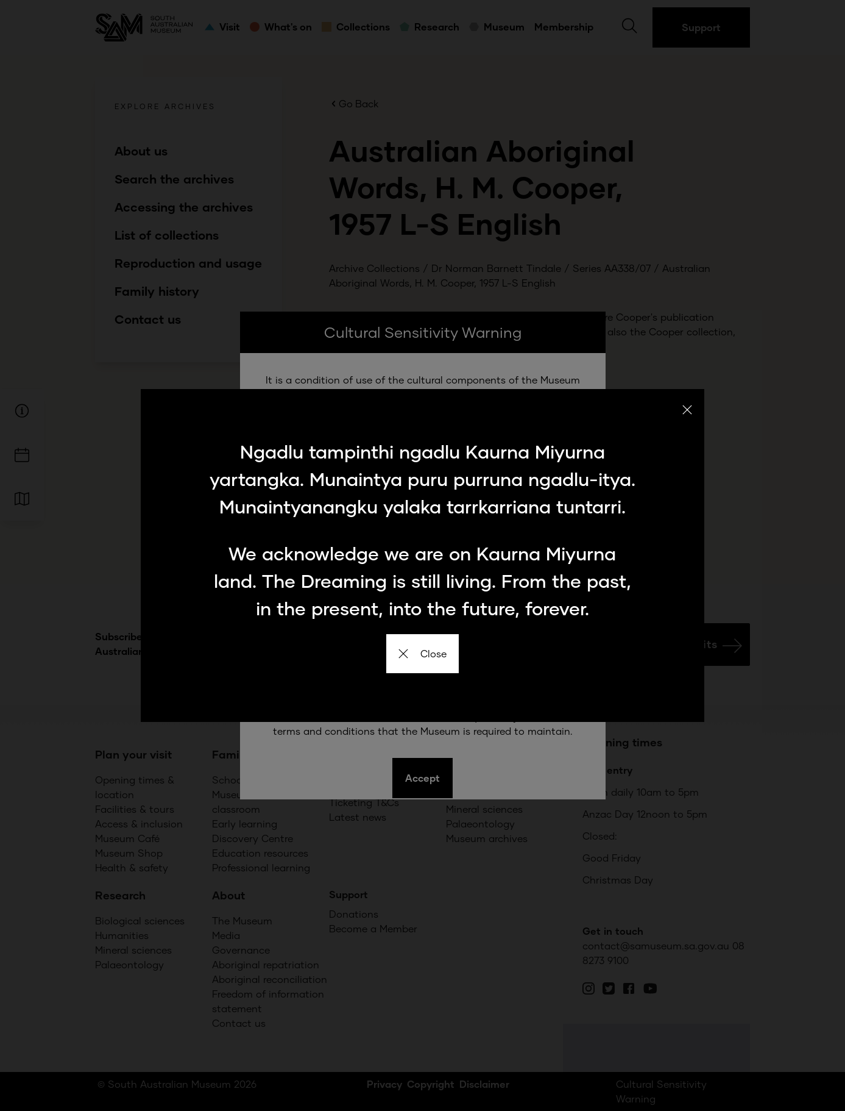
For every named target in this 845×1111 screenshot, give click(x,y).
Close (422, 653)
